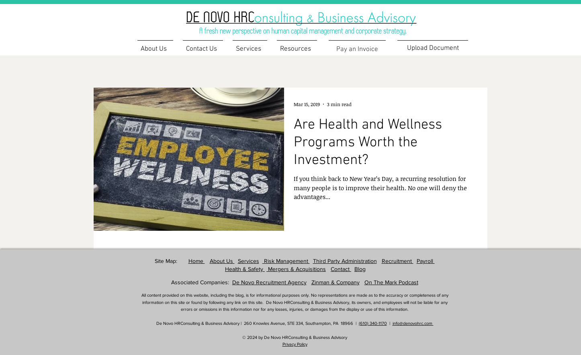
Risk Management (286, 261)
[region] (314, 18)
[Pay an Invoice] (357, 49)
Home (196, 261)
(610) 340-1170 (373, 323)
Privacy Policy (294, 344)
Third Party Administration (345, 261)
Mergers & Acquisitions (296, 269)
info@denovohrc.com (413, 323)
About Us (222, 261)
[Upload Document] (432, 48)
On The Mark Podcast (391, 282)
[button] (297, 45)
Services (248, 261)
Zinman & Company (335, 282)
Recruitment (397, 261)
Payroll (426, 261)
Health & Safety (245, 269)
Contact (341, 269)
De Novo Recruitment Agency (269, 282)
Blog (360, 269)
